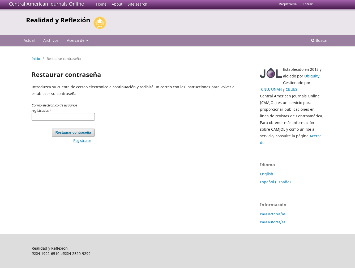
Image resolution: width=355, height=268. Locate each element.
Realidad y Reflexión (58, 19)
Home (101, 4)
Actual (29, 40)
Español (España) (275, 181)
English (266, 173)
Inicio (36, 58)
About (117, 4)
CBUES (291, 89)
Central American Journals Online (46, 4)
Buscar (319, 40)
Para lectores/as (272, 214)
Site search (137, 4)
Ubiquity (311, 76)
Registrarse (288, 4)
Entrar (308, 4)
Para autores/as (272, 222)
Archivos (50, 40)
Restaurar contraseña (73, 132)
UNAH (276, 89)
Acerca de (76, 40)
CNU (265, 89)
